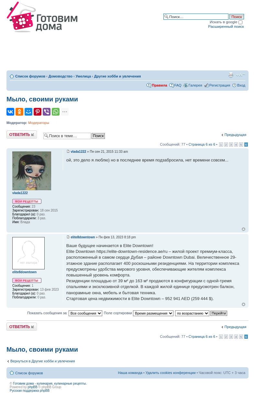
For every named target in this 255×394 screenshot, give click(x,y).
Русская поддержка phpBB (30, 390)
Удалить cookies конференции (171, 373)
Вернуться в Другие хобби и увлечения (42, 361)
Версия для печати (230, 75)
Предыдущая (235, 135)
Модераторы (38, 123)
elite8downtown (83, 237)
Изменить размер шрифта (240, 75)
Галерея (195, 85)
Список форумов (30, 76)
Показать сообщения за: (64, 313)
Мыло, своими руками (42, 99)
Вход (241, 85)
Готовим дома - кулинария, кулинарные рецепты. (50, 383)
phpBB (33, 387)
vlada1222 (78, 151)
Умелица (83, 76)
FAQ (178, 85)
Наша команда (130, 373)
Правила (159, 85)
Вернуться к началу (243, 229)
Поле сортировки (138, 313)
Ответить (21, 134)
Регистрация (219, 85)
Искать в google (226, 22)
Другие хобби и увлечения (117, 76)
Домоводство (60, 76)
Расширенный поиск (226, 26)
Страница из (202, 144)
